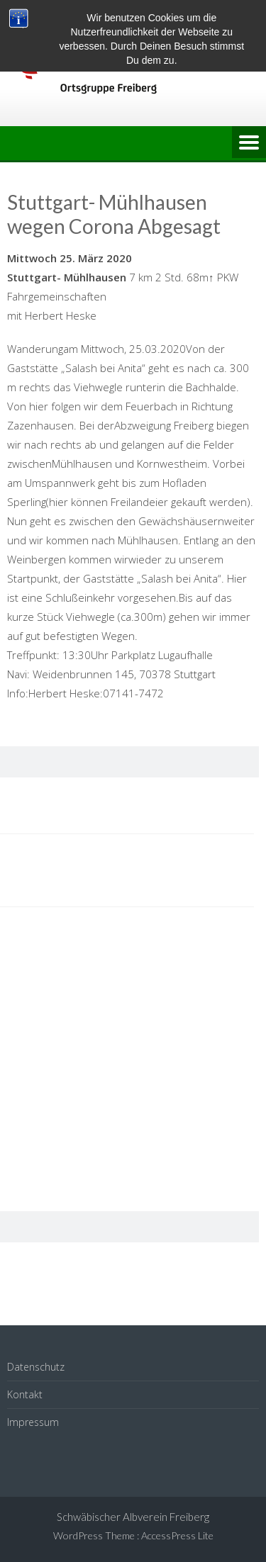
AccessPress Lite (177, 1535)
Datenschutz (36, 1366)
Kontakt (25, 1394)
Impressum (33, 1422)
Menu (249, 143)
